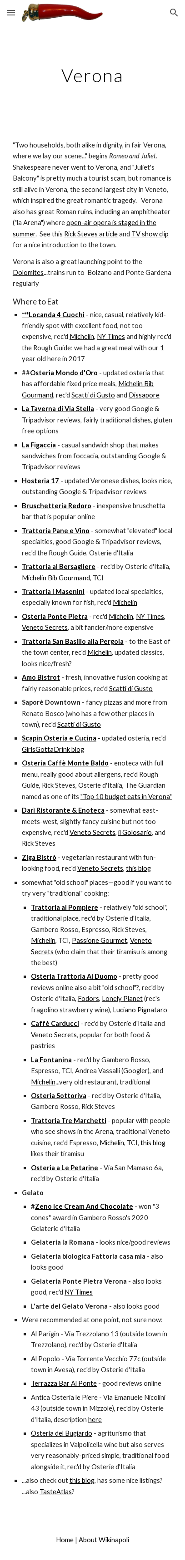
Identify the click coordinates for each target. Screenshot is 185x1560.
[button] (11, 12)
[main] (92, 75)
